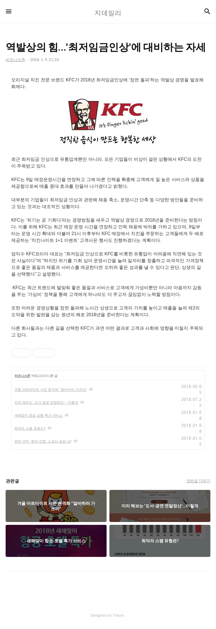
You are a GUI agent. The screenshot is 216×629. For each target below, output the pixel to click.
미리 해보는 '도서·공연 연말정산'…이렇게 (46, 402)
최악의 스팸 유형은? (30, 428)
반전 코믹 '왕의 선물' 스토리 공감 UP (42, 441)
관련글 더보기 (198, 480)
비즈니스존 (22, 376)
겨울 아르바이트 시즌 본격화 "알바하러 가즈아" (50, 389)
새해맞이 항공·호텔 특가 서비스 (38, 415)
